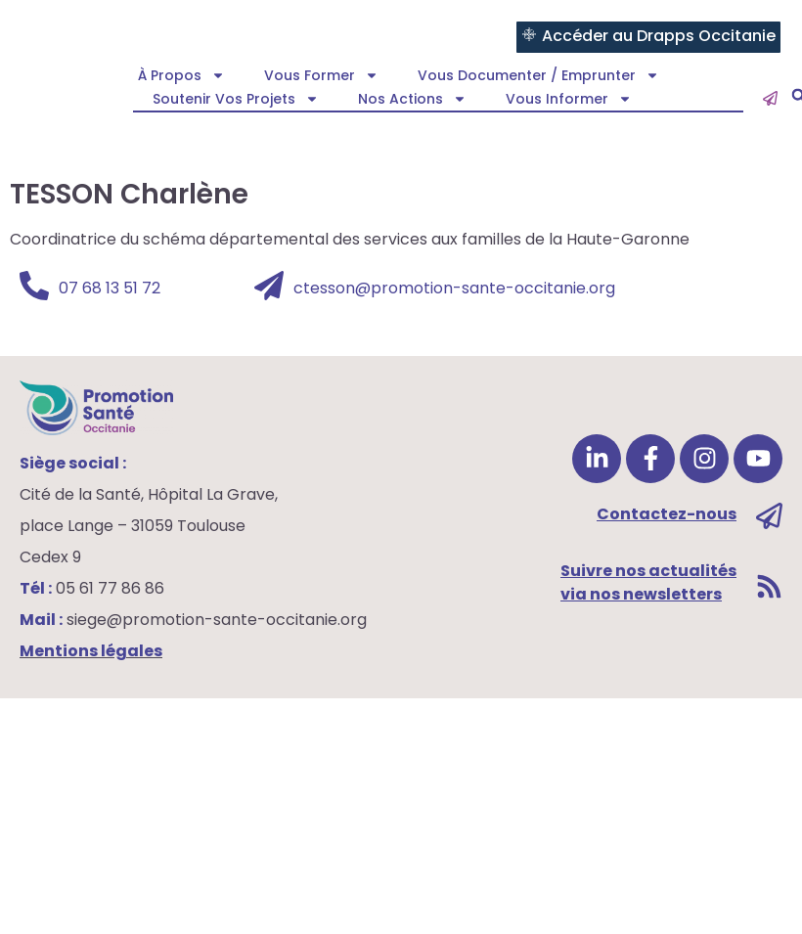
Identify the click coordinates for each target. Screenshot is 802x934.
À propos (181, 75)
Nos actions (412, 99)
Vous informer (569, 99)
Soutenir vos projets (236, 99)
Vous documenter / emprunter (538, 75)
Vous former (321, 75)
